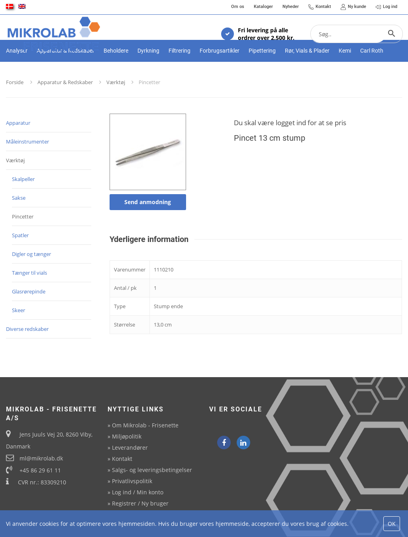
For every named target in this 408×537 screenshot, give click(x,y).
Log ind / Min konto (137, 492)
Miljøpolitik (126, 436)
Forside (15, 108)
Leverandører (130, 447)
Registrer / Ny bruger (140, 503)
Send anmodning (147, 228)
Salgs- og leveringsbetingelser (152, 470)
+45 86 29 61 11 (40, 470)
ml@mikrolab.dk (41, 458)
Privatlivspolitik (132, 481)
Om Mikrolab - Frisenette (145, 425)
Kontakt (122, 458)
